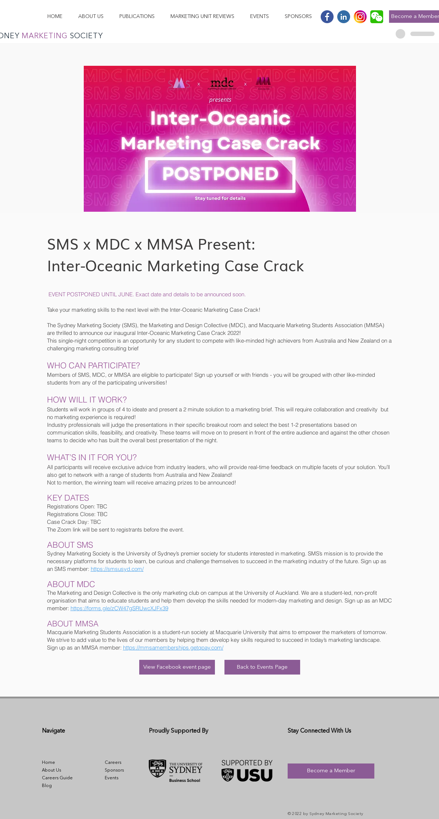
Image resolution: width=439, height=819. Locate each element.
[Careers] (120, 763)
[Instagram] (360, 16)
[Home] (57, 763)
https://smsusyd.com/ (117, 568)
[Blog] (57, 786)
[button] (90, 16)
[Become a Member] (331, 771)
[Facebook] (327, 16)
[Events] (120, 778)
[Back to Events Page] (262, 667)
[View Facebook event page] (177, 667)
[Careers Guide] (57, 778)
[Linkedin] (343, 16)
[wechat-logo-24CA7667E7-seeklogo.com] (376, 16)
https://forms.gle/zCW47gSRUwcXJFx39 (119, 608)
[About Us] (57, 770)
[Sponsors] (120, 770)
